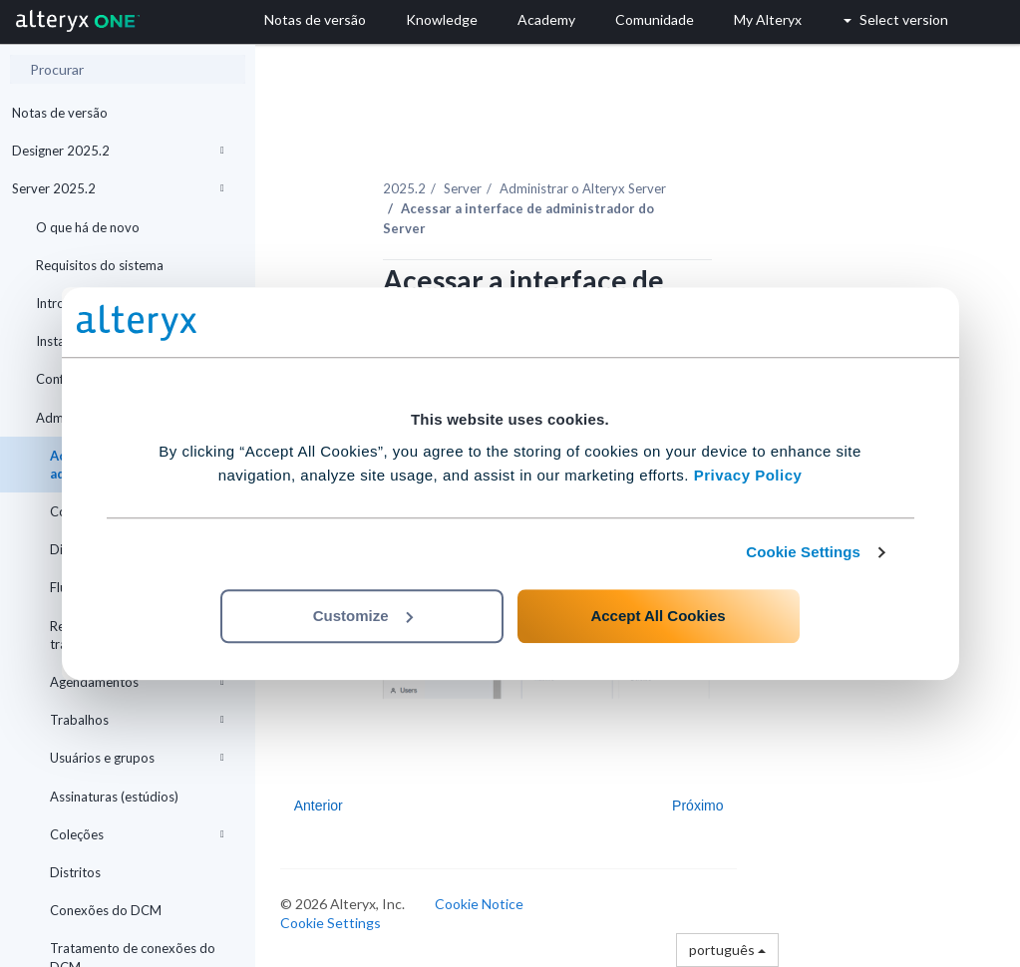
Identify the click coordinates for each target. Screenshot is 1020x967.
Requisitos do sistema (100, 265)
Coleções (137, 834)
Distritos (75, 872)
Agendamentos (137, 682)
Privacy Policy (748, 475)
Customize (363, 615)
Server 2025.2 (118, 188)
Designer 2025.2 (118, 151)
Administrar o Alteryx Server (583, 188)
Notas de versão (60, 113)
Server (463, 188)
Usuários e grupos (137, 758)
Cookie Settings (803, 551)
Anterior (318, 805)
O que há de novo (88, 227)
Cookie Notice (479, 903)
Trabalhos (137, 720)
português (727, 949)
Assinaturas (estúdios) (114, 797)
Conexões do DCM (106, 910)
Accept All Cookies (657, 615)
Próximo (697, 805)
